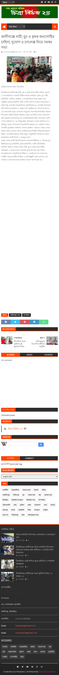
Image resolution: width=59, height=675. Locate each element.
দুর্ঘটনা (22, 505)
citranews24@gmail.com (26, 633)
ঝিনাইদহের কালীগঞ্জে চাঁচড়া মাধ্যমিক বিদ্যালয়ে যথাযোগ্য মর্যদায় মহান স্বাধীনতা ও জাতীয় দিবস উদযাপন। (34, 550)
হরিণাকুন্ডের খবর (33, 515)
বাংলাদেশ (37, 505)
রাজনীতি (21, 510)
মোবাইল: (4, 618)
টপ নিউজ (26, 315)
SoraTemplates (19, 672)
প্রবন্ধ (29, 505)
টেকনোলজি (6, 505)
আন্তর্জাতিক (15, 490)
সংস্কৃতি (45, 510)
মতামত (52, 505)
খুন (23, 495)
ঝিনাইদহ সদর (30, 500)
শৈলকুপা (37, 510)
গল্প (40, 495)
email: (3, 626)
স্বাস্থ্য (23, 515)
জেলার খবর (48, 495)
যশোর (13, 510)
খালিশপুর (16, 495)
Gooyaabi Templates (47, 672)
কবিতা (44, 490)
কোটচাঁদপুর (6, 495)
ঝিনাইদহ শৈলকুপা (17, 500)
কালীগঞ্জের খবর (15, 315)
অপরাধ (5, 647)
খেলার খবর (31, 495)
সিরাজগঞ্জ (15, 515)
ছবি (4, 652)
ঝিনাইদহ (5, 500)
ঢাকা (15, 505)
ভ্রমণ (45, 505)
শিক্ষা (29, 510)
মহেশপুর (5, 510)
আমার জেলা (26, 490)
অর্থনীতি (5, 490)
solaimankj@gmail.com (25, 626)
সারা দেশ (5, 515)
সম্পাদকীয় (13, 657)
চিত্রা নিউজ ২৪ (15, 428)
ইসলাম (36, 490)
